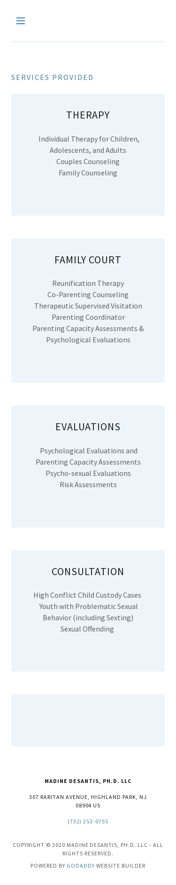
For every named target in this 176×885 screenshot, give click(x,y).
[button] (22, 20)
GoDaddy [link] (81, 865)
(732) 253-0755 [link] (88, 821)
